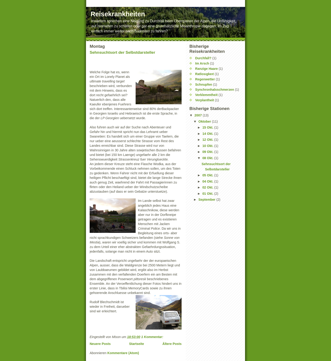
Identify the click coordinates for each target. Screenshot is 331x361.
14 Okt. (208, 133)
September (207, 199)
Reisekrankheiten (118, 14)
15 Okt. (208, 127)
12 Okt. (208, 139)
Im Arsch (202, 63)
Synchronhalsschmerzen (214, 89)
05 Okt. (208, 175)
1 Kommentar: (152, 337)
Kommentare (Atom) (123, 353)
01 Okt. (208, 193)
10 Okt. (208, 146)
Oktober (205, 121)
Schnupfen (203, 84)
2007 (198, 115)
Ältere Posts (172, 344)
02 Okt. (208, 187)
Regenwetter (205, 79)
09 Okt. (208, 152)
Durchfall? (203, 58)
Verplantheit (204, 100)
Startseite (136, 344)
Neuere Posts (100, 344)
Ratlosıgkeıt (204, 74)
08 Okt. (208, 158)
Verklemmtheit (206, 95)
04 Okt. (208, 181)
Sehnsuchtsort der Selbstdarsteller (122, 52)
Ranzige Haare (206, 69)
